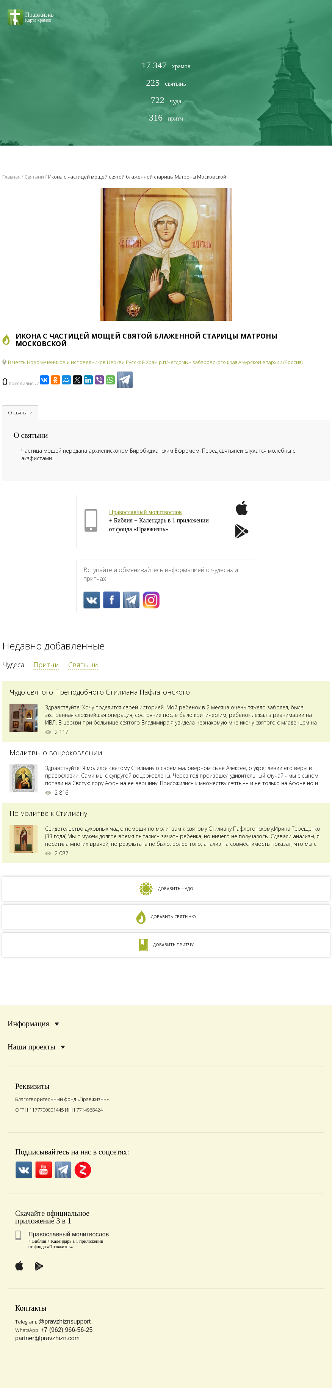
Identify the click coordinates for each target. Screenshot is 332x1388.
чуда (166, 100)
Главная (11, 177)
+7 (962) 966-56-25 (66, 1330)
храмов (166, 65)
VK (91, 600)
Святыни (83, 664)
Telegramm (131, 600)
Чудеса (13, 664)
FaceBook (111, 600)
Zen (82, 1169)
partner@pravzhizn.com (47, 1338)
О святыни (20, 412)
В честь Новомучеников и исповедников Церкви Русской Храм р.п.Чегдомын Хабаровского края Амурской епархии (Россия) (155, 362)
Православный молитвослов (145, 512)
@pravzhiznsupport (64, 1321)
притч (166, 117)
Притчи (46, 664)
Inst (151, 600)
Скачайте (30, 1213)
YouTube (43, 1169)
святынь (166, 83)
